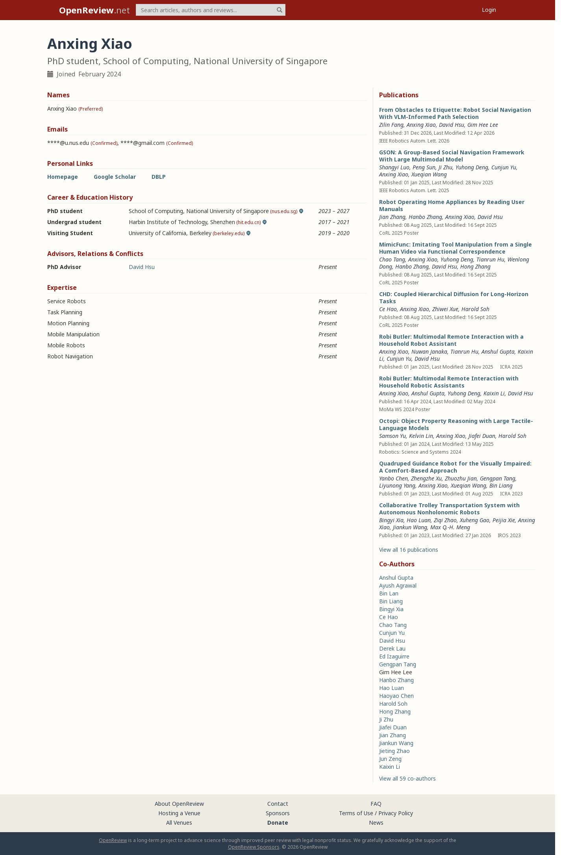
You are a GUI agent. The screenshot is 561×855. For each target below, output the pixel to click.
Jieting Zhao (394, 751)
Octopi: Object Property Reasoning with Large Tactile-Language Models (456, 424)
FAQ (375, 803)
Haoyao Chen (396, 695)
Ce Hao (388, 309)
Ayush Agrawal (398, 585)
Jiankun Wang (410, 527)
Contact (277, 803)
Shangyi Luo (394, 167)
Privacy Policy (395, 813)
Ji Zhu (445, 167)
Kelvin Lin (421, 436)
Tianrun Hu (490, 259)
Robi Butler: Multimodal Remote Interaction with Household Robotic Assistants (448, 382)
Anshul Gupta (498, 351)
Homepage (62, 176)
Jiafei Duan (481, 436)
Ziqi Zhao (445, 520)
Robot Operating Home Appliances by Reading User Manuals (451, 205)
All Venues (179, 822)
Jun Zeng (390, 758)
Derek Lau (392, 648)
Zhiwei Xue (445, 309)
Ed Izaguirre (394, 656)
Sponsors (278, 813)
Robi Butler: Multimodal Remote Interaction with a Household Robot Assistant (451, 340)
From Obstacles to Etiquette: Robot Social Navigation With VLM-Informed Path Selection (455, 113)
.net (94, 10)
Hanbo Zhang (425, 217)
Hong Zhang (475, 266)
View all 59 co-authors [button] (407, 778)
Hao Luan (419, 520)
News (376, 822)
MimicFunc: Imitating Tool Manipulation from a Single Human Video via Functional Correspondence (455, 248)
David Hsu (142, 267)
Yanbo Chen (393, 478)
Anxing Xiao (421, 124)
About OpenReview (179, 803)
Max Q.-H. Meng (450, 527)
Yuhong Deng (471, 167)
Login (489, 9)
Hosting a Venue (179, 813)
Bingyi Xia (391, 520)
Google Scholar (115, 176)
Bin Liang (501, 485)
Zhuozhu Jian (461, 478)
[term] (210, 10)
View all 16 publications (408, 549)
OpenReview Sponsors (254, 847)
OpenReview (113, 840)
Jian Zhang (392, 217)
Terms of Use (356, 813)
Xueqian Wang (429, 174)
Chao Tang (392, 259)
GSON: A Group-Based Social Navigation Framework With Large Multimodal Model (451, 155)
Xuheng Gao (474, 520)
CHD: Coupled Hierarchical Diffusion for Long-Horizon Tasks (453, 297)
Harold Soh (475, 309)
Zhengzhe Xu (426, 478)
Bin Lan (388, 593)
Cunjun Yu (503, 167)
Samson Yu (392, 436)
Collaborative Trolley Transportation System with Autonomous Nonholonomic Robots (449, 508)
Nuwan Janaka (429, 351)
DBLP (159, 176)
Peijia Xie (503, 520)
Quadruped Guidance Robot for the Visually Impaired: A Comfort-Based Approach (455, 467)
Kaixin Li (494, 393)
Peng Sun (424, 167)
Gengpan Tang (497, 478)
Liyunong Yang (397, 485)
